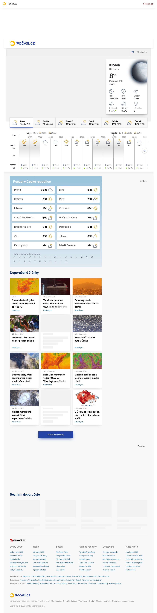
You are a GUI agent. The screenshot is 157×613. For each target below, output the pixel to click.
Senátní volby (15, 559)
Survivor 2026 (77, 576)
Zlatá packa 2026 (64, 576)
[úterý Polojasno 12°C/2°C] (89, 122)
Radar (91, 601)
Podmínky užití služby (40, 601)
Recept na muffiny (86, 556)
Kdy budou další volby (18, 566)
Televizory (92, 584)
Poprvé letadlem (109, 556)
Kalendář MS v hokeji (41, 566)
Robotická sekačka (45, 580)
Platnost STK (131, 570)
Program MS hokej (40, 556)
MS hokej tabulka (39, 559)
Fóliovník (85, 580)
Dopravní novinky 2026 (134, 559)
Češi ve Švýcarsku (109, 563)
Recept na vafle (85, 566)
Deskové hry (82, 584)
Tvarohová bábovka (86, 563)
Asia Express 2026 (90, 576)
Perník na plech (85, 570)
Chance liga (60, 566)
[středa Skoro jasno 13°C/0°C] (112, 122)
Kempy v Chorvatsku (110, 552)
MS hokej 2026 (38, 552)
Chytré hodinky (102, 584)
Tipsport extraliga (39, 570)
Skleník (78, 580)
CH (55, 256)
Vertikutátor (32, 580)
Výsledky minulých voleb (19, 563)
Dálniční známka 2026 (134, 556)
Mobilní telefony (33, 584)
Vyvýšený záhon (96, 580)
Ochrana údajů (57, 601)
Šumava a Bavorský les (111, 559)
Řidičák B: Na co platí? (134, 563)
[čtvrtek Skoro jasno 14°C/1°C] (135, 122)
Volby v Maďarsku (16, 570)
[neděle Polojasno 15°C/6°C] (44, 122)
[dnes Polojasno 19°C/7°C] (21, 122)
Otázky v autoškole (133, 566)
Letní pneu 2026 (132, 552)
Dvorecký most (103, 576)
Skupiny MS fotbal (63, 559)
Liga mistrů (60, 570)
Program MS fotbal (63, 556)
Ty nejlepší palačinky (87, 552)
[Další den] (144, 150)
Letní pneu (72, 584)
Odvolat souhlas (103, 601)
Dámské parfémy (60, 584)
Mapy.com (26, 576)
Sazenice (23, 580)
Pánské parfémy (115, 584)
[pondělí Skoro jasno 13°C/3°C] (67, 122)
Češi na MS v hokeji (40, 563)
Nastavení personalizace (123, 601)
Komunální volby (16, 556)
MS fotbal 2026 (62, 552)
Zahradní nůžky (59, 580)
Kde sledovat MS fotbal (65, 563)
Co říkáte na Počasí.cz (19, 601)
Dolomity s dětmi (109, 570)
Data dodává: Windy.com (76, 601)
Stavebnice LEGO (46, 584)
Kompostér (70, 580)
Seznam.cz (148, 4)
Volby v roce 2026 (16, 552)
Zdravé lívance (84, 559)
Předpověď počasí (38, 576)
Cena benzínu (51, 576)
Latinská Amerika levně (111, 566)
